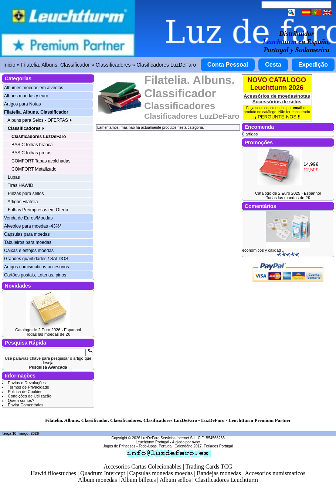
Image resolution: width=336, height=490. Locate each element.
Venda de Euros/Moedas (28, 218)
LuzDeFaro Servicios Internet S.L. (169, 438)
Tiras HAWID (20, 185)
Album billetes (138, 480)
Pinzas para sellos (26, 193)
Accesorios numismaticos (275, 473)
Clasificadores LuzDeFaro (166, 65)
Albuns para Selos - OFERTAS (39, 120)
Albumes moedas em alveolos (33, 87)
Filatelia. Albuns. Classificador (55, 65)
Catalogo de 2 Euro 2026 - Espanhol (48, 330)
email (297, 108)
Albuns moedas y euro (26, 95)
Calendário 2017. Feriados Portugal (203, 446)
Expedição (313, 64)
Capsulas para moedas (27, 234)
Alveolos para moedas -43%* (32, 226)
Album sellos (175, 480)
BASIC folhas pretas (31, 152)
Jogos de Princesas (119, 446)
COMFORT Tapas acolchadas (40, 161)
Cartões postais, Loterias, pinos (35, 275)
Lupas (14, 177)
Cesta (273, 64)
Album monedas (97, 480)
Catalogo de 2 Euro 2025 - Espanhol (288, 193)
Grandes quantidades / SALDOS (36, 258)
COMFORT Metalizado (34, 169)
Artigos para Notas (22, 104)
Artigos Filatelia (22, 201)
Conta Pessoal (227, 64)
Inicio (9, 65)
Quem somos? (21, 400)
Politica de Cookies (25, 391)
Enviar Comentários (26, 405)
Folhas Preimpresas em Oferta (38, 209)
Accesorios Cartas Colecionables (142, 466)
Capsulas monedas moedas (161, 473)
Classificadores (113, 65)
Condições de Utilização (29, 396)
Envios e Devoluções (27, 382)
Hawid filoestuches (53, 473)
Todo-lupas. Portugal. (156, 446)
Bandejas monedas (219, 473)
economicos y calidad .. (263, 250)
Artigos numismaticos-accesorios (36, 266)
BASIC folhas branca (31, 144)
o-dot (196, 442)
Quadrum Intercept (102, 473)
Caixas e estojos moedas (29, 250)
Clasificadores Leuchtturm (226, 480)
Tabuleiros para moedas (27, 242)
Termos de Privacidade (28, 387)
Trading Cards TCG (209, 466)
